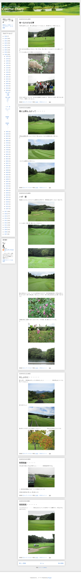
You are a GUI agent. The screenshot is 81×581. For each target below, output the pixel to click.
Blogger (49, 577)
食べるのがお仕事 (26, 23)
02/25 (7, 192)
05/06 (7, 170)
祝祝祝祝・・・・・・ (28, 505)
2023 (5, 43)
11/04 (7, 72)
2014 (5, 218)
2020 (5, 50)
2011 (5, 225)
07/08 (7, 149)
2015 (5, 216)
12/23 (7, 56)
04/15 (7, 177)
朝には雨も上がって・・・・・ (32, 111)
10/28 (7, 74)
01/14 (7, 206)
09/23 (7, 85)
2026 (5, 36)
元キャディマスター (9, 250)
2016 (5, 213)
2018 (5, 54)
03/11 (7, 188)
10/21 (7, 76)
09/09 (7, 90)
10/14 (7, 79)
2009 (5, 229)
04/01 (7, 181)
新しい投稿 (22, 563)
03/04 (7, 190)
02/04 (7, 199)
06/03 (7, 161)
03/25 (7, 183)
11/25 (7, 65)
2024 (5, 40)
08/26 (7, 134)
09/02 (7, 131)
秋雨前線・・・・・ (27, 463)
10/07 (7, 81)
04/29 (7, 172)
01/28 (7, 201)
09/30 (7, 83)
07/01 (7, 152)
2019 (5, 52)
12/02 (7, 63)
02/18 (7, 195)
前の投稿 (60, 563)
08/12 (7, 138)
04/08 (7, 179)
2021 (5, 47)
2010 (5, 227)
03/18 (7, 186)
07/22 (7, 145)
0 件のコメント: (43, 102)
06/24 (7, 154)
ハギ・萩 (23, 197)
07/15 (7, 147)
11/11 (7, 70)
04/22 (7, 174)
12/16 (7, 58)
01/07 (7, 208)
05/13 (7, 167)
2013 (5, 220)
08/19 (7, 136)
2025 (5, 38)
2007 (5, 234)
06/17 (7, 156)
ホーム (42, 563)
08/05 (7, 140)
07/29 (7, 143)
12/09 (7, 61)
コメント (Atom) (43, 567)
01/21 (7, 204)
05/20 (7, 165)
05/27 (7, 163)
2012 (5, 222)
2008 (5, 232)
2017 (5, 211)
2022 (5, 45)
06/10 (7, 158)
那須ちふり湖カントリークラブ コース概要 (8, 26)
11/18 (7, 67)
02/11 (7, 197)
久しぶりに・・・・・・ (29, 377)
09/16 (7, 88)
